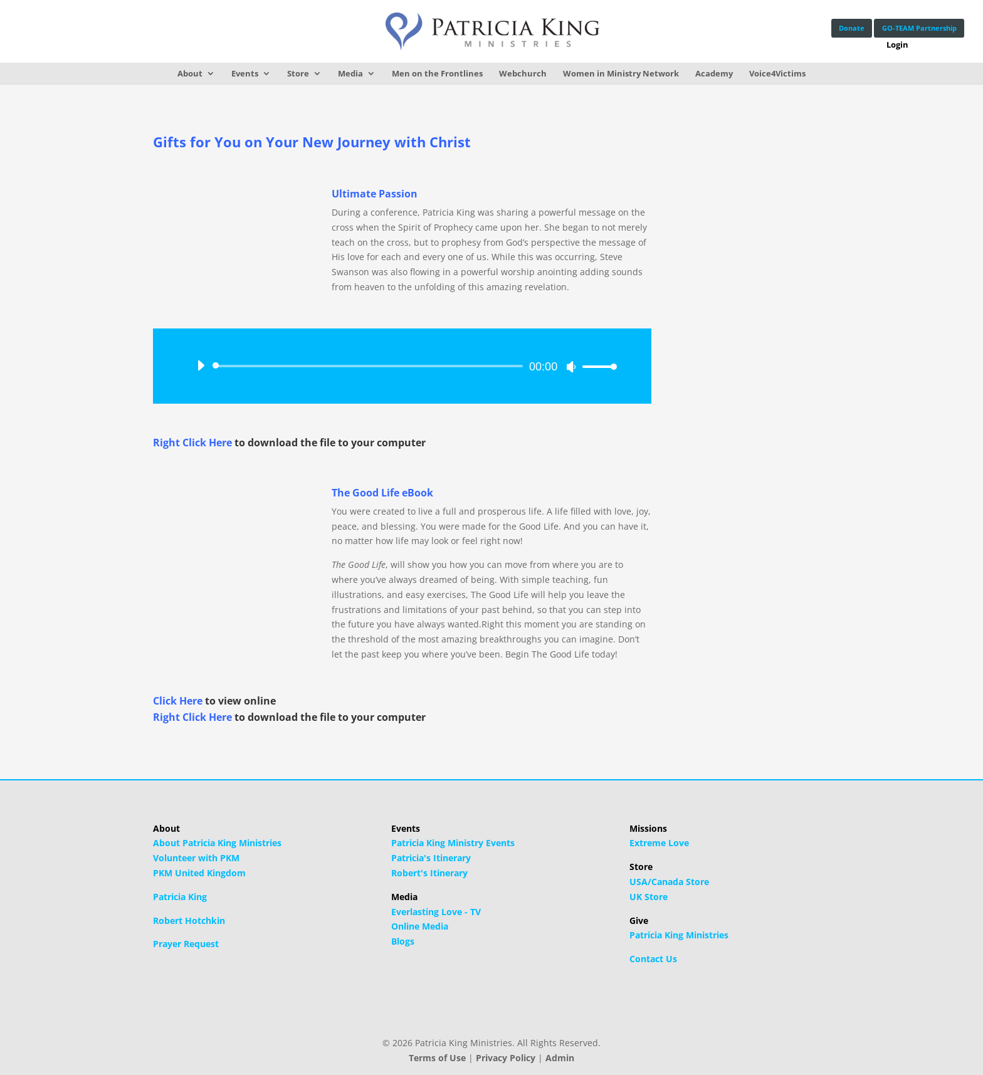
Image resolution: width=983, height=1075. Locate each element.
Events (244, 73)
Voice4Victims (777, 73)
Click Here (177, 701)
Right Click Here (192, 442)
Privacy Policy (505, 1058)
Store (298, 73)
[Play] (201, 365)
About (189, 73)
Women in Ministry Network (621, 73)
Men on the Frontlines (437, 73)
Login (892, 46)
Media (350, 73)
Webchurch (523, 73)
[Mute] (571, 366)
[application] (402, 366)
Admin (559, 1058)
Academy (714, 73)
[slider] (370, 366)
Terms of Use (437, 1058)
